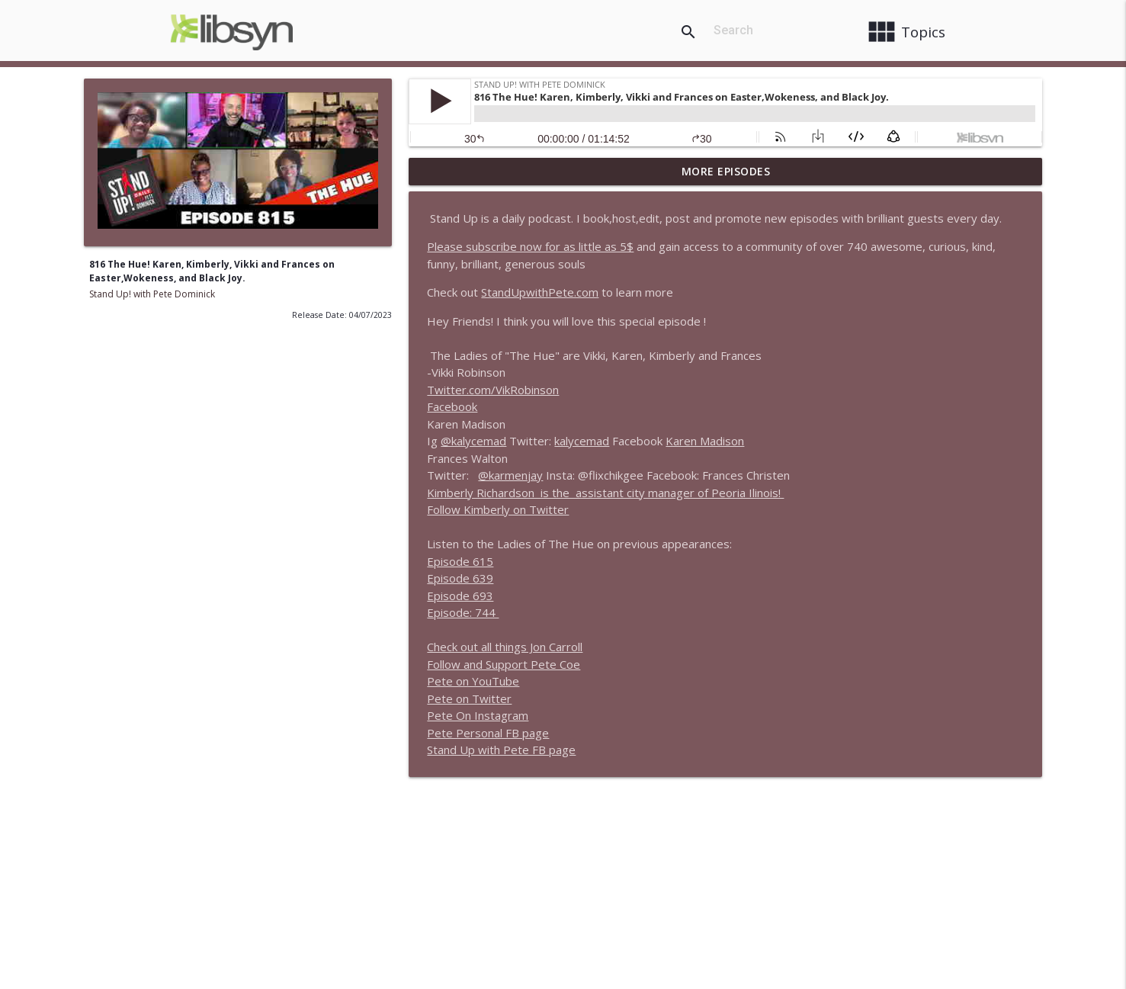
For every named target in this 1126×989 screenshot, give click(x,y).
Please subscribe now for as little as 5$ (530, 246)
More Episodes (726, 171)
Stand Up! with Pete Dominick (152, 293)
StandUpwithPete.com (539, 292)
